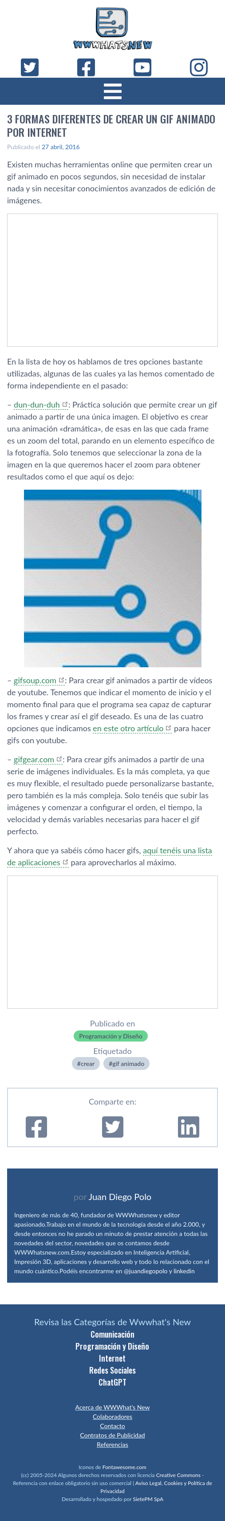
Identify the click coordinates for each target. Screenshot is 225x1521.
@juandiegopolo (145, 1271)
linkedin (184, 1271)
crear (88, 1063)
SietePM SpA (148, 1499)
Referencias (112, 1444)
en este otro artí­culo (128, 728)
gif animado (128, 1063)
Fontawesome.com (124, 1467)
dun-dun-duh (37, 404)
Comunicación (112, 1334)
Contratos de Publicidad (112, 1435)
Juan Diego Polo (120, 1196)
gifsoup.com (35, 680)
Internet (112, 1358)
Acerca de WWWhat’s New (112, 1407)
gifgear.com (34, 759)
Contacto (112, 1426)
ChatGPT (112, 1382)
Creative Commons (178, 1475)
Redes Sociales (112, 1370)
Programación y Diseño (110, 1036)
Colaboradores (112, 1416)
